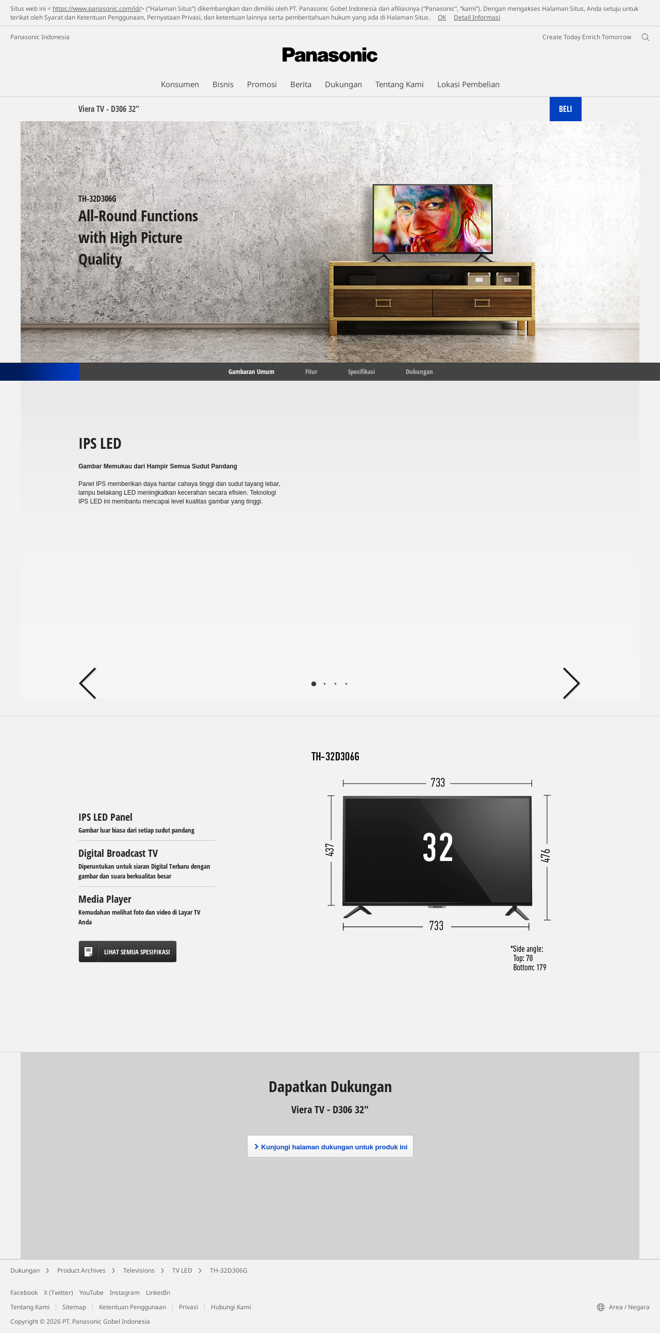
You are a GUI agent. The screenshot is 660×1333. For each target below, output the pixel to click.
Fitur (311, 371)
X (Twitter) (58, 1292)
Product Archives (81, 1270)
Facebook (24, 1292)
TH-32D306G (229, 1270)
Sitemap (74, 1307)
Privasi (188, 1307)
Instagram (125, 1292)
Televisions (139, 1270)
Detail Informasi (477, 17)
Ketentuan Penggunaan (132, 1307)
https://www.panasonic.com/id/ (97, 8)
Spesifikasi (361, 371)
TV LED (182, 1270)
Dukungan (419, 371)
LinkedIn (158, 1292)
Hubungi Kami (231, 1307)
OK (442, 17)
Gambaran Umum (250, 371)
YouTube (91, 1292)
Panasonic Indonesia (40, 36)
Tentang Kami (30, 1307)
